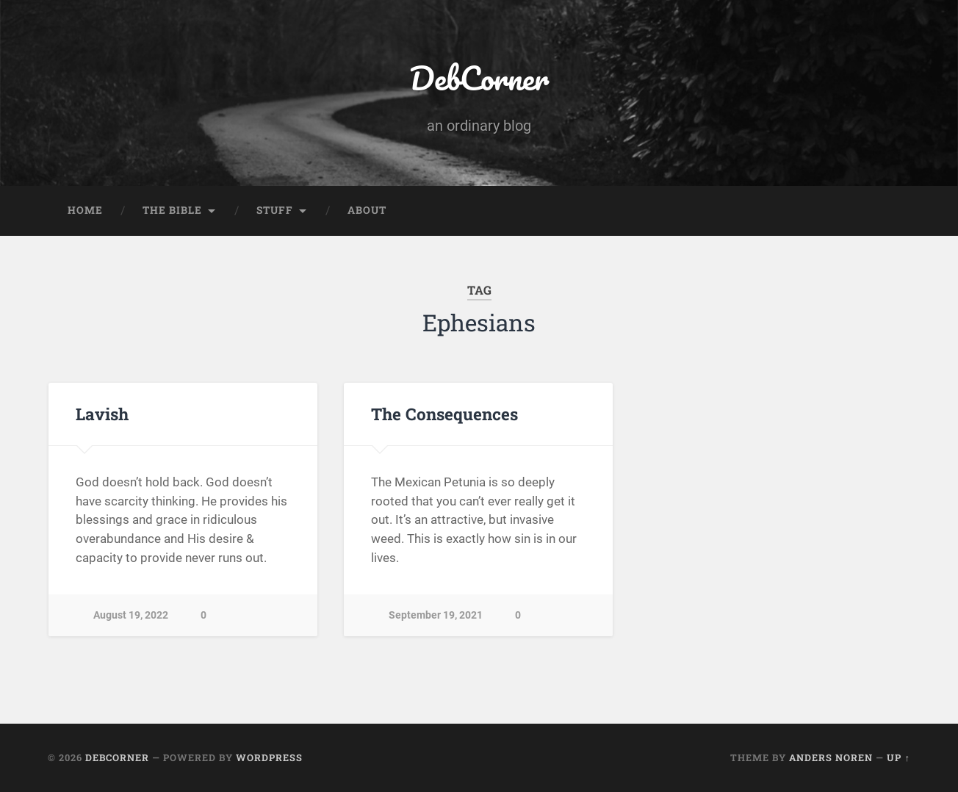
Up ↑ (898, 757)
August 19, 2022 (130, 615)
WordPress (269, 757)
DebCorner (479, 77)
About (366, 210)
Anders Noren (831, 757)
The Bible (172, 210)
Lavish (102, 414)
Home (85, 210)
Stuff (274, 210)
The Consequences (444, 414)
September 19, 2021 (436, 615)
